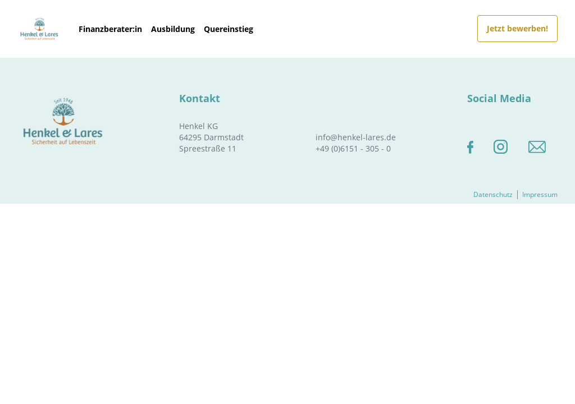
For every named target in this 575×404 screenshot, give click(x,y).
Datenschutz (493, 194)
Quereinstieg (228, 29)
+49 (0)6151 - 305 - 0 (353, 148)
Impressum (540, 194)
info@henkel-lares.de (356, 137)
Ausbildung (173, 29)
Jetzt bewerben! (517, 28)
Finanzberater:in (110, 29)
